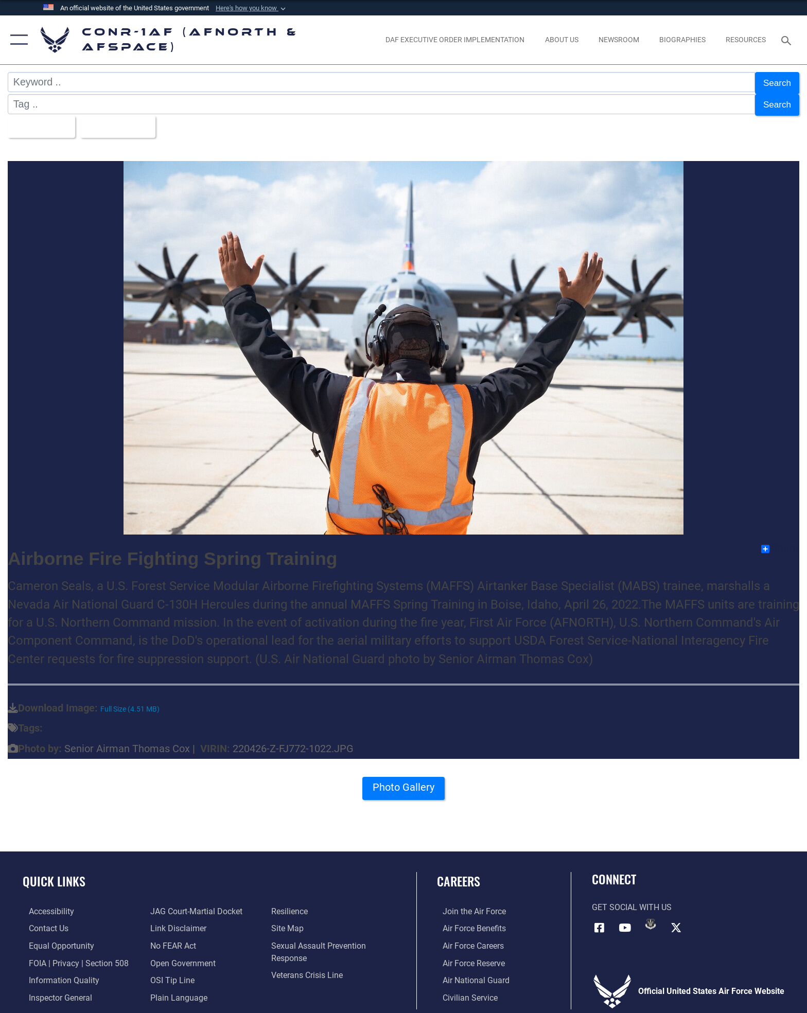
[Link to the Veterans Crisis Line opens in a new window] (309, 969)
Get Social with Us (632, 902)
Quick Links (54, 876)
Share (779, 544)
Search (775, 81)
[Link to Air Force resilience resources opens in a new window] (291, 906)
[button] (252, 8)
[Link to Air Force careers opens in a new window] (467, 940)
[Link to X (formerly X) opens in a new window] (676, 922)
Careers (458, 876)
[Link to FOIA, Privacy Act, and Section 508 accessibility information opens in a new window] (72, 958)
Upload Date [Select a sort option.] (124, 122)
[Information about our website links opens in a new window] (176, 923)
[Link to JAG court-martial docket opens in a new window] (194, 906)
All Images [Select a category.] (41, 122)
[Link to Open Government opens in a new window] (181, 958)
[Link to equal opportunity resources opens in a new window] (55, 940)
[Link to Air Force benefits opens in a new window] (468, 923)
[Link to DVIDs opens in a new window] (650, 919)
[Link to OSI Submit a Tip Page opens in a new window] (170, 975)
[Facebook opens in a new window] (599, 922)
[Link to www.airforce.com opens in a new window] (468, 906)
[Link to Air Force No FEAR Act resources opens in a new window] (171, 940)
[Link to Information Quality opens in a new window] (58, 975)
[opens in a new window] (455, 39)
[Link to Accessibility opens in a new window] (45, 906)
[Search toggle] (788, 39)
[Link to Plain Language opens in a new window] (176, 992)
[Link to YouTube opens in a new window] (625, 922)
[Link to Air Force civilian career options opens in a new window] (464, 992)
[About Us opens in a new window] (561, 39)
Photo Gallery (404, 785)
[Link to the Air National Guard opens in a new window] (470, 975)
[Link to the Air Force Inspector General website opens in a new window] (54, 992)
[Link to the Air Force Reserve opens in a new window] (468, 958)
